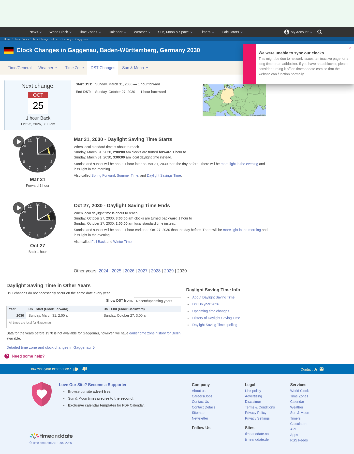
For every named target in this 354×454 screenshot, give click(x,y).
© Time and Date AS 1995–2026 (51, 443)
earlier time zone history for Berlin (155, 333)
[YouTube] (229, 437)
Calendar (116, 32)
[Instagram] (220, 437)
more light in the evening (239, 164)
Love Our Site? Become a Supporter (93, 385)
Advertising (253, 396)
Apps (294, 435)
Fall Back (98, 242)
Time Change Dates (45, 39)
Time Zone (74, 68)
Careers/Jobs (202, 396)
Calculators (230, 32)
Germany (66, 39)
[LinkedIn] (212, 437)
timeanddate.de (257, 439)
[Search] (319, 32)
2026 (129, 270)
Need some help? (28, 356)
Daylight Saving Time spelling (214, 325)
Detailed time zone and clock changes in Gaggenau (48, 347)
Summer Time (127, 175)
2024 (103, 270)
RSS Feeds (299, 440)
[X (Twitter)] (203, 437)
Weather (140, 32)
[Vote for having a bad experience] (84, 369)
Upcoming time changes (210, 311)
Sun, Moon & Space (173, 32)
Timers (205, 32)
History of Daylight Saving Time (216, 318)
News (34, 32)
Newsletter (200, 418)
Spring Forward (103, 175)
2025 (116, 270)
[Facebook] (195, 437)
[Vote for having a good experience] (76, 369)
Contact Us (312, 369)
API (293, 429)
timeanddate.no (257, 434)
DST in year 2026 (205, 304)
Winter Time (122, 242)
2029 (169, 270)
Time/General (19, 68)
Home (7, 39)
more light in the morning (242, 230)
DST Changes (103, 68)
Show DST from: (119, 300)
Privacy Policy (255, 413)
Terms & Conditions (260, 407)
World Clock (58, 32)
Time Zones (88, 32)
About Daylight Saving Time (213, 297)
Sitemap (198, 413)
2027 (143, 270)
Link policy (253, 391)
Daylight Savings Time (164, 175)
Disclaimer (253, 402)
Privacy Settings (257, 418)
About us (199, 391)
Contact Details (203, 407)
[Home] (51, 436)
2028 (156, 270)
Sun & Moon (135, 67)
